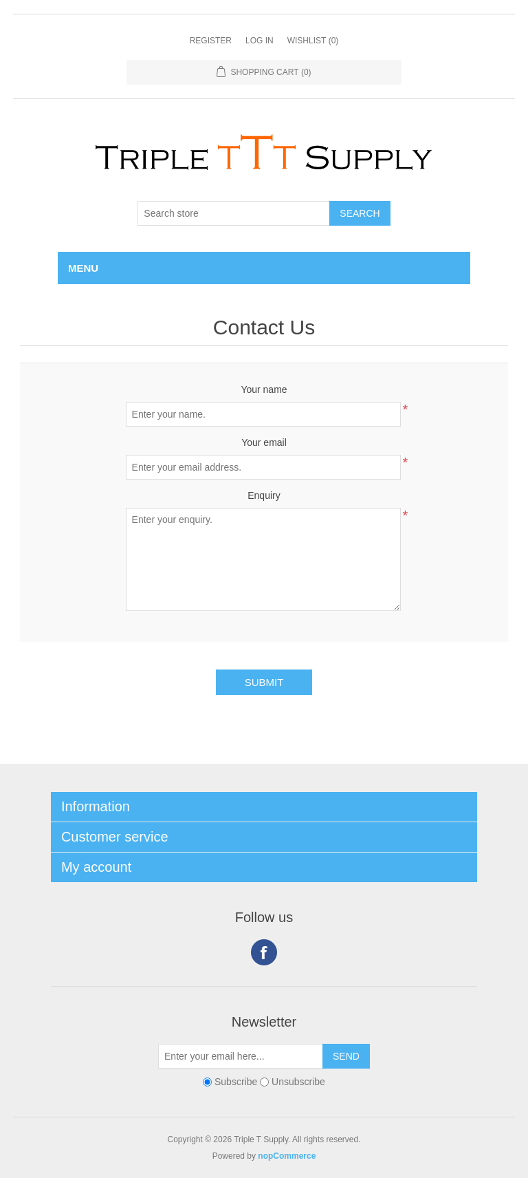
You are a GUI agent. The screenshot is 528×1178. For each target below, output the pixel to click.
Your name (264, 389)
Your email (264, 442)
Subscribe (235, 1081)
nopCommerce (287, 1156)
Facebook (264, 952)
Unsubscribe (298, 1081)
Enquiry (264, 495)
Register (211, 40)
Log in (259, 40)
